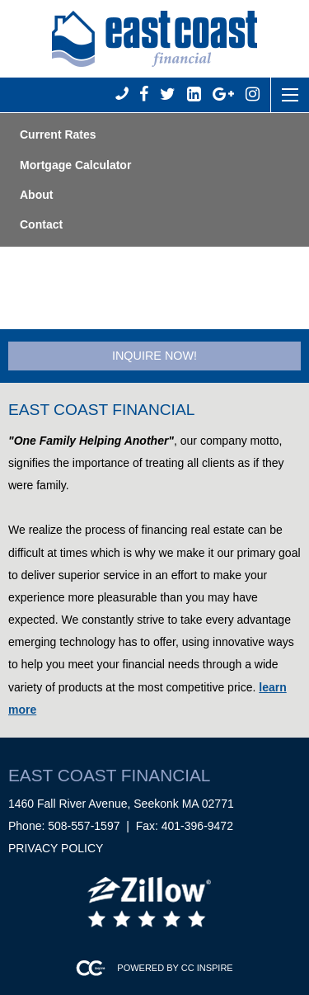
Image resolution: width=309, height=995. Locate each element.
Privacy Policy (55, 848)
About (36, 194)
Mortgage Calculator (75, 165)
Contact (41, 224)
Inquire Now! (154, 355)
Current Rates (58, 134)
